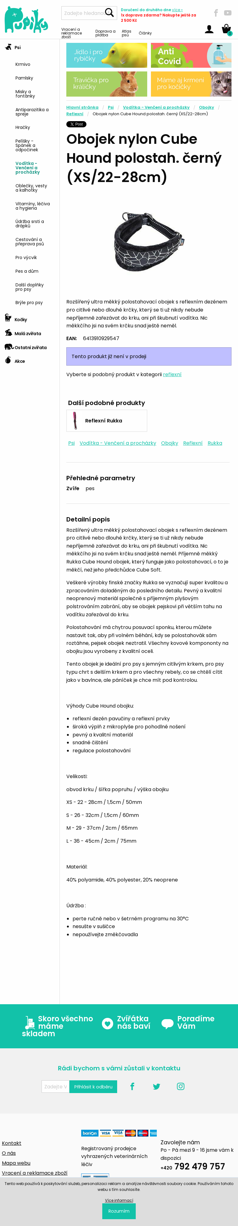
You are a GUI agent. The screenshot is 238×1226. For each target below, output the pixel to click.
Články (145, 32)
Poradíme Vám (187, 1022)
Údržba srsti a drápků (29, 223)
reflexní (172, 374)
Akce (15, 359)
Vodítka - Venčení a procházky (27, 167)
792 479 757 (193, 1167)
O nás (9, 1153)
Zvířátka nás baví (125, 1022)
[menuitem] (35, 63)
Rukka (215, 443)
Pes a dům (26, 270)
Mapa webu (16, 1163)
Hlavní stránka (82, 107)
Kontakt (11, 1143)
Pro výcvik (26, 257)
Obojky (206, 107)
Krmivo (22, 63)
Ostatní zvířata (26, 345)
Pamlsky (24, 77)
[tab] (30, 175)
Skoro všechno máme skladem (57, 1026)
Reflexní (74, 114)
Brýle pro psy (29, 302)
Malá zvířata (23, 331)
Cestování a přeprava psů (29, 241)
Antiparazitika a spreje (32, 111)
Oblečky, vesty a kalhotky (31, 187)
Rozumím (119, 1211)
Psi (12, 45)
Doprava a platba (105, 33)
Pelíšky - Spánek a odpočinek (26, 145)
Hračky (22, 127)
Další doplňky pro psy (29, 286)
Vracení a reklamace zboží (71, 33)
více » (177, 9)
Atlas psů (126, 33)
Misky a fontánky (25, 93)
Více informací (119, 1200)
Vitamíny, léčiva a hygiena (32, 205)
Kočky (16, 317)
